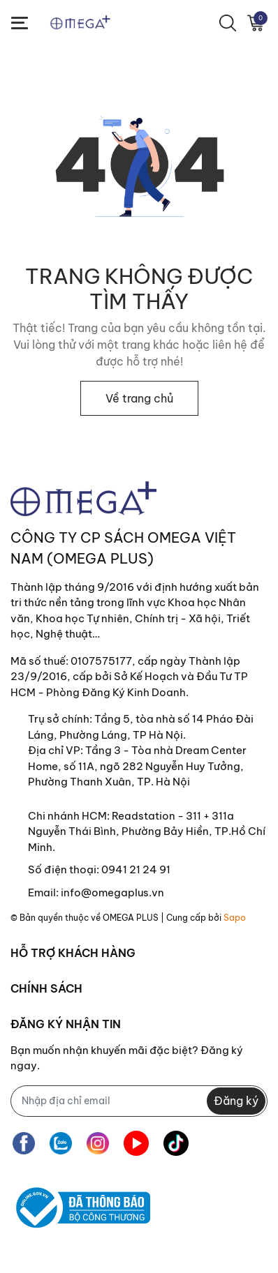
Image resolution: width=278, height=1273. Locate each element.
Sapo (235, 917)
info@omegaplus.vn (112, 892)
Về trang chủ (139, 398)
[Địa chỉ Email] (139, 1101)
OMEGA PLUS (131, 917)
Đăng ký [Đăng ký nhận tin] (236, 1101)
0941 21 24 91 (135, 869)
